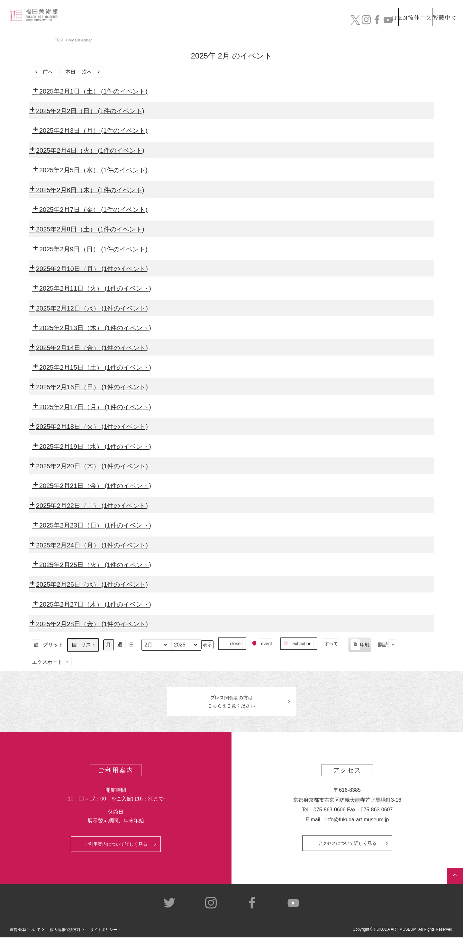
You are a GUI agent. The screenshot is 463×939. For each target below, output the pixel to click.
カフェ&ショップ (365, 21)
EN (389, 9)
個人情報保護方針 (65, 931)
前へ (42, 71)
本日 (67, 71)
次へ (92, 71)
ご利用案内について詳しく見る (115, 845)
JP (369, 9)
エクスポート (52, 662)
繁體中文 (443, 9)
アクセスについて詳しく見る (347, 844)
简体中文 (413, 9)
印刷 (359, 645)
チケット (438, 21)
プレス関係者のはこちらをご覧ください (231, 702)
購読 (387, 644)
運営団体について (25, 931)
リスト (82, 645)
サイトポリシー (103, 931)
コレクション (242, 21)
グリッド (47, 645)
